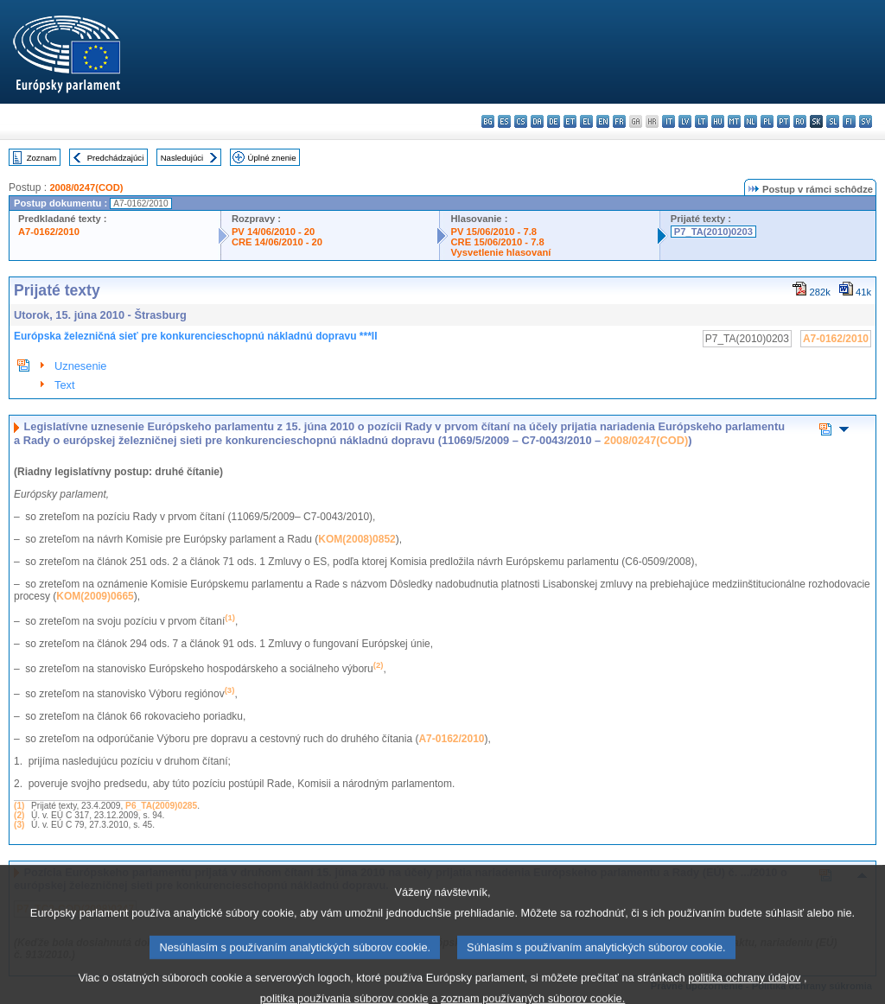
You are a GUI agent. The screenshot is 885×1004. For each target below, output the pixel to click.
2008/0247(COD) (86, 187)
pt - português (783, 121)
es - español (504, 121)
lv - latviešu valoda (684, 121)
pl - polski (767, 121)
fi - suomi (849, 121)
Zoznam (42, 157)
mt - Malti (734, 121)
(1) (19, 805)
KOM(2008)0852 (356, 539)
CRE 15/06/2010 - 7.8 (497, 242)
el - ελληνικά (586, 121)
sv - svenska (865, 121)
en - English (602, 121)
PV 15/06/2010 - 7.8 (493, 231)
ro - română (799, 121)
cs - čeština (520, 121)
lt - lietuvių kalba (701, 121)
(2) (19, 815)
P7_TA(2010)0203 (713, 231)
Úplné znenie (272, 157)
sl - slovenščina (832, 121)
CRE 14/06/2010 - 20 (277, 242)
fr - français (619, 121)
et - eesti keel (569, 121)
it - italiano (668, 121)
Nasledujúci (182, 157)
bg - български (487, 121)
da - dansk (537, 121)
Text (64, 384)
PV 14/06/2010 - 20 (273, 231)
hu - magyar (717, 121)
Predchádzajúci (115, 157)
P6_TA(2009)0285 (161, 805)
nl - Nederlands (750, 121)
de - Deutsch (553, 121)
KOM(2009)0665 (94, 596)
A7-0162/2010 (49, 231)
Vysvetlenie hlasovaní (500, 252)
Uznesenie (80, 365)
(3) (19, 824)
